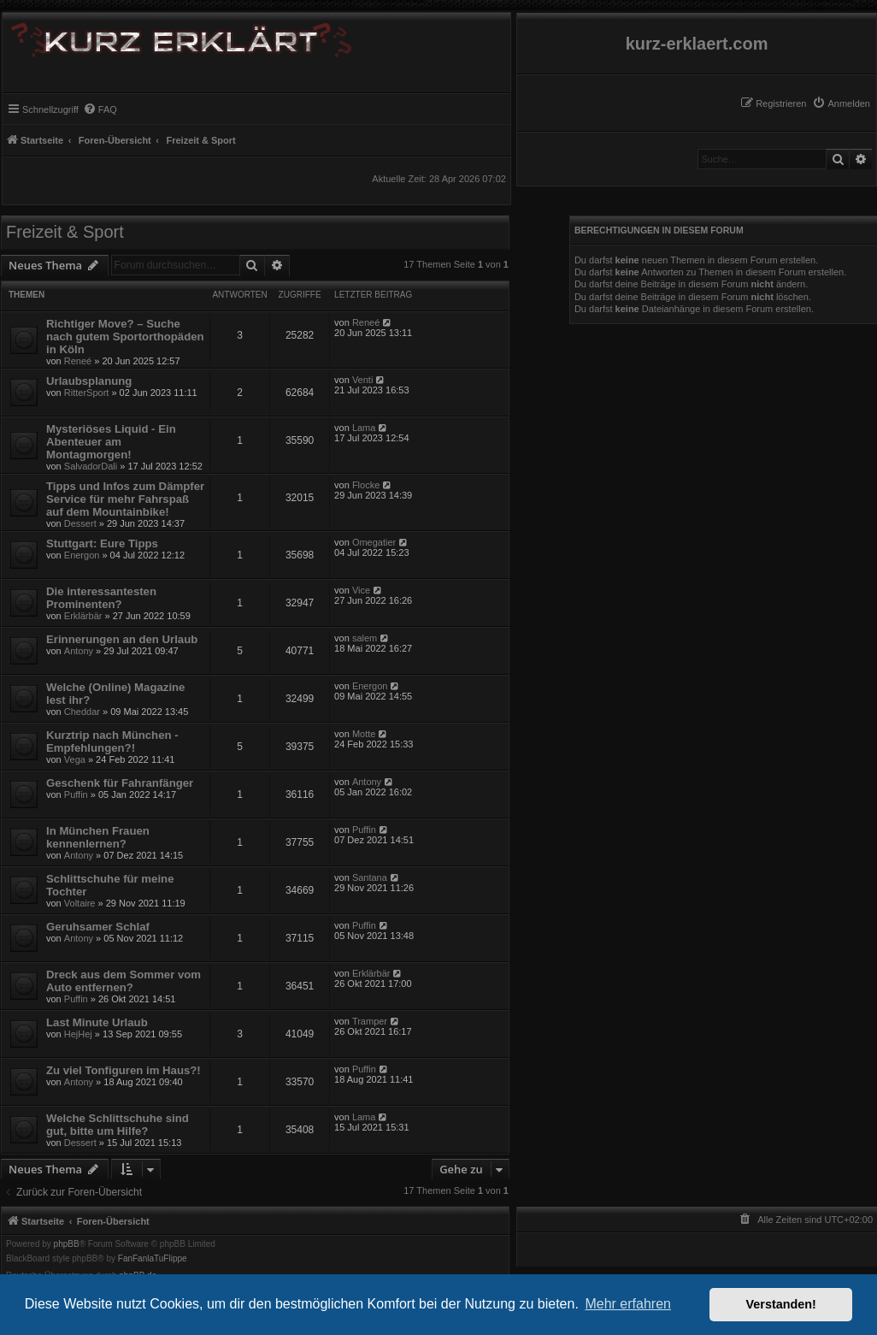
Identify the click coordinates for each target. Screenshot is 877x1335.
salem (364, 638)
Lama (364, 427)
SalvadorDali (90, 466)
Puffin (76, 794)
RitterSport (86, 392)
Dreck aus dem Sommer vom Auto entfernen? (123, 981)
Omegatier (374, 542)
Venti (362, 380)
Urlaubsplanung (89, 381)
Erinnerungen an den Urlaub (121, 639)
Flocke (366, 485)
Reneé (77, 361)
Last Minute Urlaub (97, 1022)
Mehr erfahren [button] (628, 1304)
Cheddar (82, 711)
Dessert (80, 523)
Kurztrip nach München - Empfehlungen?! (112, 741)
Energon (82, 555)
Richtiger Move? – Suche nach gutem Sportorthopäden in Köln (125, 336)
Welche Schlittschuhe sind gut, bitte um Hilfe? (117, 1124)
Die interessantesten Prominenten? (101, 598)
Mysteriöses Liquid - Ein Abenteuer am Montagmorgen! (111, 441)
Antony (78, 651)
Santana (369, 877)
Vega (74, 759)
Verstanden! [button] (781, 1304)
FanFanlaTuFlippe (152, 1259)
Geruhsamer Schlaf (98, 926)
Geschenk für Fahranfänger (119, 783)
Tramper (369, 1021)
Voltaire (80, 903)
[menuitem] (841, 103)
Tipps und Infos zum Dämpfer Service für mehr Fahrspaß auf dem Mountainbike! (125, 499)
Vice (361, 590)
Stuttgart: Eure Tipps (102, 543)
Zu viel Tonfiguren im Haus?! (123, 1070)
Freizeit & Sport (65, 231)
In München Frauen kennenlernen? (98, 837)
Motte (364, 734)
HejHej (78, 1034)
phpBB (66, 1244)
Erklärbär (83, 616)
